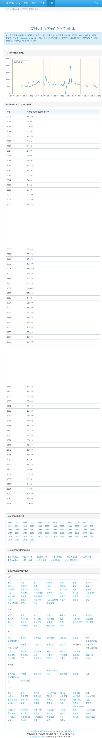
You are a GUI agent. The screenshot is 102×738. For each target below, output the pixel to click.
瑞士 (22, 615)
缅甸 (87, 586)
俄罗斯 (88, 615)
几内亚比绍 (38, 717)
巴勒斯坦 (24, 593)
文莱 (9, 600)
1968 (70, 536)
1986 (25, 533)
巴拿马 (62, 658)
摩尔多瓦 (37, 622)
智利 (87, 638)
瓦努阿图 (63, 674)
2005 (62, 526)
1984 (40, 533)
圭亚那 (62, 645)
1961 (32, 540)
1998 (25, 529)
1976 (10, 536)
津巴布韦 (24, 710)
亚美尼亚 (50, 603)
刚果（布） (38, 710)
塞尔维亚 (89, 622)
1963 (17, 540)
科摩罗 (62, 710)
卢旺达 (23, 713)
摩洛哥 (49, 703)
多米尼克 (50, 645)
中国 (9, 583)
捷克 (48, 615)
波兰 (74, 615)
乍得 (62, 703)
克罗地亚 (50, 619)
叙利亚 (75, 593)
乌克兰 (10, 626)
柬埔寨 (62, 586)
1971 (47, 536)
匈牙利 (62, 615)
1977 (92, 533)
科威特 (62, 600)
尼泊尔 (36, 589)
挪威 (9, 622)
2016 (70, 523)
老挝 (74, 586)
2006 (55, 526)
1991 (77, 529)
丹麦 (62, 622)
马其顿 (23, 622)
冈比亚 (49, 713)
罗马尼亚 (37, 619)
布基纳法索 (90, 696)
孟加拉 (88, 589)
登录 (96, 3)
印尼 (48, 586)
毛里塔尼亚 (12, 700)
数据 (50, 3)
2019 (47, 523)
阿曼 (87, 596)
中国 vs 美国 (13, 557)
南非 (9, 693)
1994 (55, 529)
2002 (85, 526)
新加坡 (49, 583)
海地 (48, 651)
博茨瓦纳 (76, 696)
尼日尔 (62, 693)
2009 (32, 526)
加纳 (87, 693)
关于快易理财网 (33, 731)
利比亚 (49, 696)
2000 (10, 529)
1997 (32, 529)
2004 (70, 526)
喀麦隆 (36, 703)
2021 (32, 523)
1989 (92, 529)
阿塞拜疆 (37, 600)
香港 (22, 583)
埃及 (22, 693)
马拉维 (23, 720)
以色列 (62, 596)
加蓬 (9, 720)
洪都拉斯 (11, 655)
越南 (35, 586)
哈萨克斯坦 (90, 593)
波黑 (35, 626)
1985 (32, 533)
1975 (17, 536)
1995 (47, 529)
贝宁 (87, 700)
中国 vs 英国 (72, 557)
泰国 (74, 583)
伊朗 (87, 600)
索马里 (75, 717)
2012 (10, 526)
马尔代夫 (63, 589)
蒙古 (74, 589)
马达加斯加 (90, 710)
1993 (62, 529)
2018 (55, 523)
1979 (77, 533)
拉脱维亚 (89, 619)
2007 (47, 526)
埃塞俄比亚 (51, 710)
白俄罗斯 (76, 619)
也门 (62, 593)
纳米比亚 (76, 693)
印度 (48, 589)
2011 (17, 526)
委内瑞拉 (37, 638)
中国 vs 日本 (27, 557)
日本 (62, 583)
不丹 (48, 596)
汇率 (42, 3)
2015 (77, 523)
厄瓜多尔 (76, 655)
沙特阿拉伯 (38, 593)
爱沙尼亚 (50, 626)
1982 (55, 533)
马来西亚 (24, 586)
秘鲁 (35, 655)
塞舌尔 (62, 700)
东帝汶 (75, 596)
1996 (40, 529)
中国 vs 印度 (86, 557)
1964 (10, 540)
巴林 (35, 603)
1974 (25, 536)
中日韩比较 (41, 560)
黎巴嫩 (49, 593)
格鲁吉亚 (11, 596)
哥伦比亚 (63, 655)
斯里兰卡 (24, 589)
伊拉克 (75, 600)
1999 (17, 529)
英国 (9, 615)
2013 (92, 523)
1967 (77, 536)
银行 (34, 3)
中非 (62, 717)
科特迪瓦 (11, 717)
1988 (10, 533)
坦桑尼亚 (63, 696)
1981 (62, 533)
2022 (25, 523)
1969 (62, 536)
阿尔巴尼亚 (77, 622)
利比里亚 (24, 696)
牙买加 (23, 645)
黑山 (62, 619)
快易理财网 (13, 3)
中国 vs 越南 (13, 560)
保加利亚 (24, 619)
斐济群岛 (37, 674)
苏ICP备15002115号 (37, 737)
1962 (25, 540)
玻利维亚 (50, 638)
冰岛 (35, 615)
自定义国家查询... (71, 560)
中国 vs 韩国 (27, 560)
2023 (17, 523)
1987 (17, 533)
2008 (40, 526)
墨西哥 (62, 651)
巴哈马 (88, 658)
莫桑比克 (11, 710)
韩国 (9, 586)
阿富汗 (23, 596)
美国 (9, 638)
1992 (70, 529)
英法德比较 (55, 560)
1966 (85, 536)
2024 (10, 523)
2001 (92, 526)
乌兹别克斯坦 (52, 600)
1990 (85, 529)
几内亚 (49, 700)
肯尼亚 (75, 713)
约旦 (9, 593)
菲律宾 (88, 583)
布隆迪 (75, 703)
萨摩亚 (75, 674)
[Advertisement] (53, 18)
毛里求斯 (37, 696)
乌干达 (62, 720)
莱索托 (88, 703)
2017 (62, 523)
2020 (40, 523)
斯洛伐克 (24, 626)
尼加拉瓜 (63, 638)
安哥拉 (36, 693)
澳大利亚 (11, 674)
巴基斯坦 (11, 589)
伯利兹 (23, 651)
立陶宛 (49, 622)
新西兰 (23, 674)
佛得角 (10, 696)
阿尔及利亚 (51, 693)
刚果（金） (77, 700)
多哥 (22, 703)
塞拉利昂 (24, 700)
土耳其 (10, 619)
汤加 (87, 674)
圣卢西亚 (76, 651)
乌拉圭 (36, 645)
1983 (47, 533)
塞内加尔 (11, 713)
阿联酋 (23, 603)
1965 (92, 536)
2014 (85, 523)
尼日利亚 (11, 703)
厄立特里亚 (90, 717)
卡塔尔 (23, 600)
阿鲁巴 (49, 658)
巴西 (22, 658)
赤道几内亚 (25, 717)
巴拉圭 (75, 638)
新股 (26, 3)
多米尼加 (24, 655)
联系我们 (43, 731)
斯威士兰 (50, 717)
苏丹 (48, 720)
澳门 (35, 583)
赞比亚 (36, 713)
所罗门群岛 (25, 681)
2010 (25, 526)
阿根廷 (75, 658)
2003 (77, 526)
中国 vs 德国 (57, 557)
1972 (40, 536)
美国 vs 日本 (42, 557)
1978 (85, 533)
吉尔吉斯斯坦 (13, 603)
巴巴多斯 (11, 658)
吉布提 (36, 700)
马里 (35, 720)
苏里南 (49, 655)
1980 (70, 533)
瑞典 (62, 626)
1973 (32, 536)
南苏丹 (62, 713)
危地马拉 (89, 655)
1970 (55, 536)
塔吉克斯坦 (38, 596)
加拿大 (23, 638)
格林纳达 (37, 651)
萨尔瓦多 (37, 658)
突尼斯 (88, 713)
